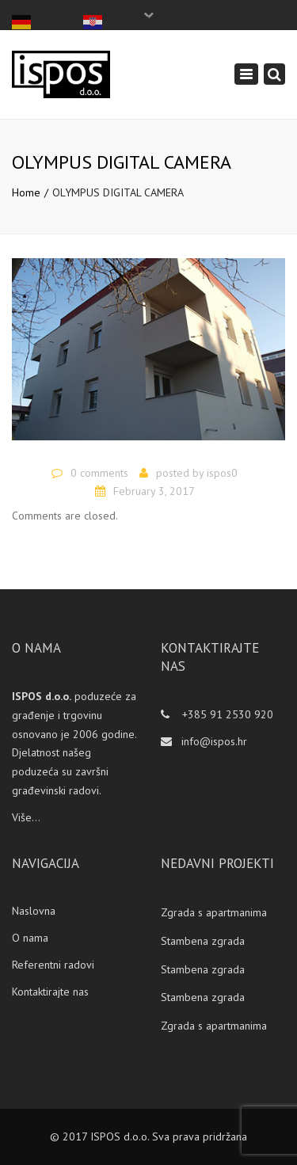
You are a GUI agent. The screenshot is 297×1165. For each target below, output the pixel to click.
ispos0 (222, 473)
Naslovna (33, 911)
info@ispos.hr (214, 741)
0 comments (99, 473)
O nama (30, 938)
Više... (26, 817)
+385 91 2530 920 (226, 714)
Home (26, 192)
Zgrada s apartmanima (214, 912)
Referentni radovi (53, 965)
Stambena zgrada (203, 941)
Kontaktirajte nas (50, 991)
